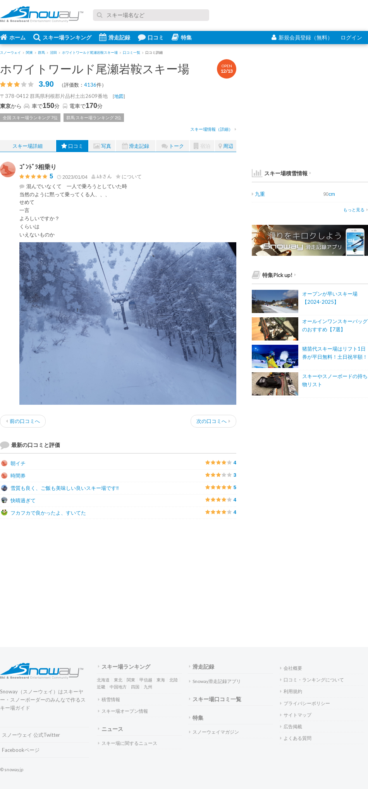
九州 (148, 686)
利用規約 (291, 691)
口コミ (151, 37)
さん (101, 176)
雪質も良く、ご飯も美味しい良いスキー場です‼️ (60, 488)
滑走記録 (114, 37)
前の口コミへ (23, 421)
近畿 (101, 686)
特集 (182, 37)
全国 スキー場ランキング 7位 (30, 117)
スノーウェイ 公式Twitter (31, 735)
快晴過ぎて (18, 500)
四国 (135, 686)
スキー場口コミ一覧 (215, 699)
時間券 (13, 475)
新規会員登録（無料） (302, 37)
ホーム (13, 37)
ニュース (110, 729)
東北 (118, 679)
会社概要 (291, 668)
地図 (119, 96)
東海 (160, 679)
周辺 (225, 146)
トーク (173, 146)
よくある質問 (295, 738)
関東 (131, 679)
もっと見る (355, 209)
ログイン (351, 37)
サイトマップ (295, 715)
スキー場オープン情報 (123, 711)
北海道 (103, 679)
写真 (102, 146)
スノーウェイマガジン (214, 732)
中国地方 (118, 686)
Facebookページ (21, 750)
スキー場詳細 (27, 146)
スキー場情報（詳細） (213, 129)
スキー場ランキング (62, 37)
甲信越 (145, 679)
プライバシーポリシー (305, 703)
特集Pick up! (274, 275)
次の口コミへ (213, 421)
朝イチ (13, 463)
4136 (90, 85)
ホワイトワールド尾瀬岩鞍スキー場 (94, 68)
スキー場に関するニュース (127, 743)
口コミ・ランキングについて (312, 680)
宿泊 (202, 146)
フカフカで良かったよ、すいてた (43, 513)
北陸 (173, 679)
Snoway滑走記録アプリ (215, 681)
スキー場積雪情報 (280, 173)
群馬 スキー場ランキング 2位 (93, 117)
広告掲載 (291, 726)
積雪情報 (109, 699)
